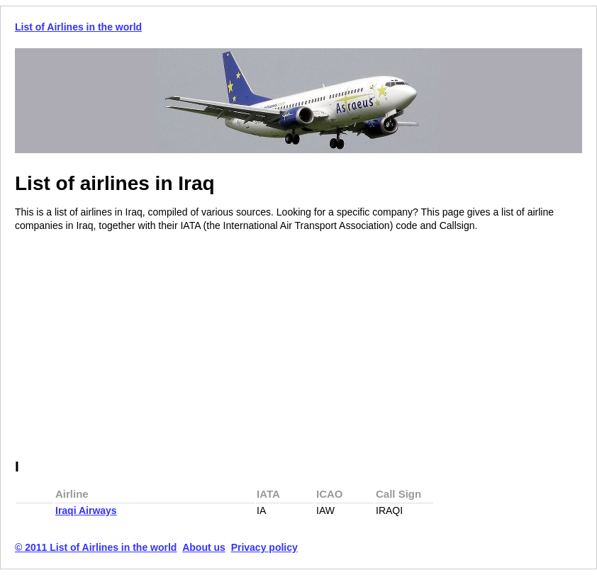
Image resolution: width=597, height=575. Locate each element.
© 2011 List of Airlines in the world (96, 547)
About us (203, 547)
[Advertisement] (134, 346)
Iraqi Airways (86, 510)
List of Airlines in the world (78, 27)
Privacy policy (264, 547)
